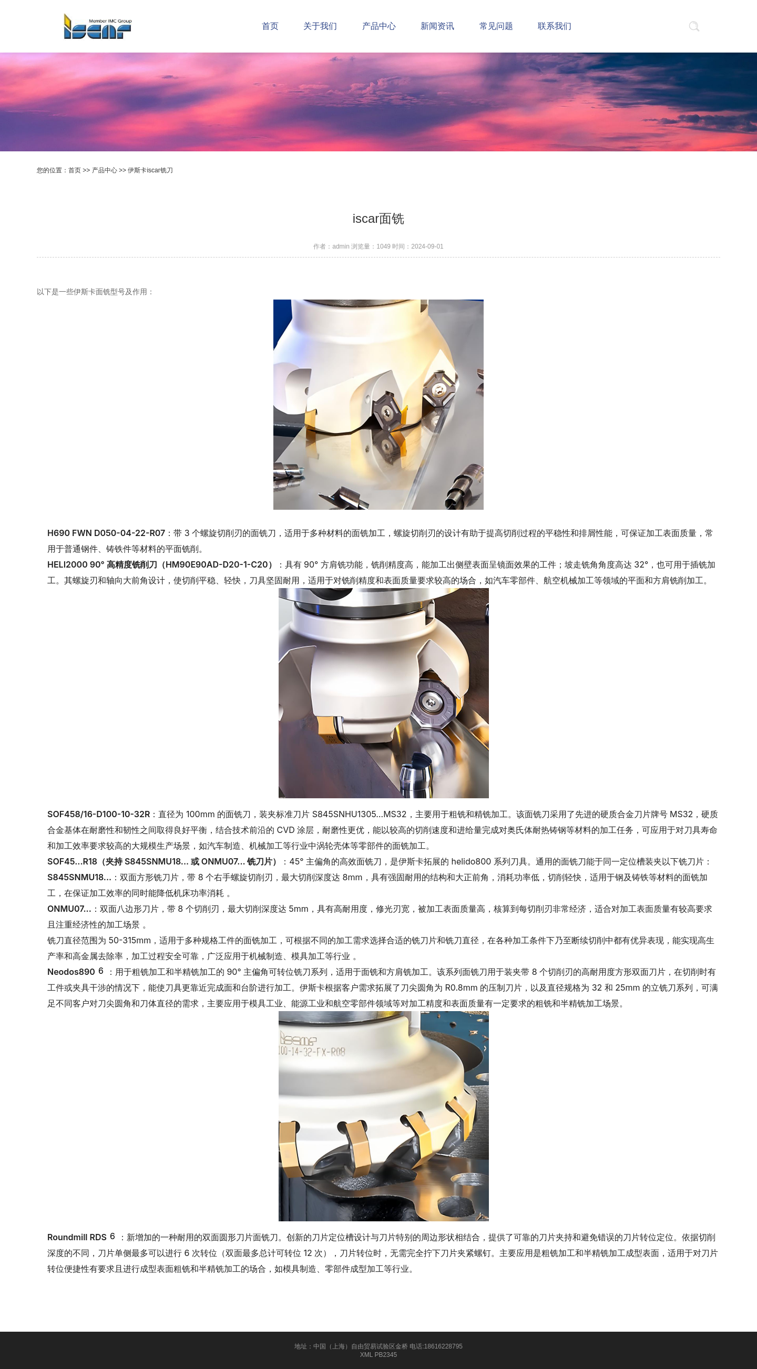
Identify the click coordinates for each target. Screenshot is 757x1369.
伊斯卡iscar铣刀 (150, 170)
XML (366, 1354)
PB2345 (385, 1354)
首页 (74, 170)
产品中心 (104, 170)
